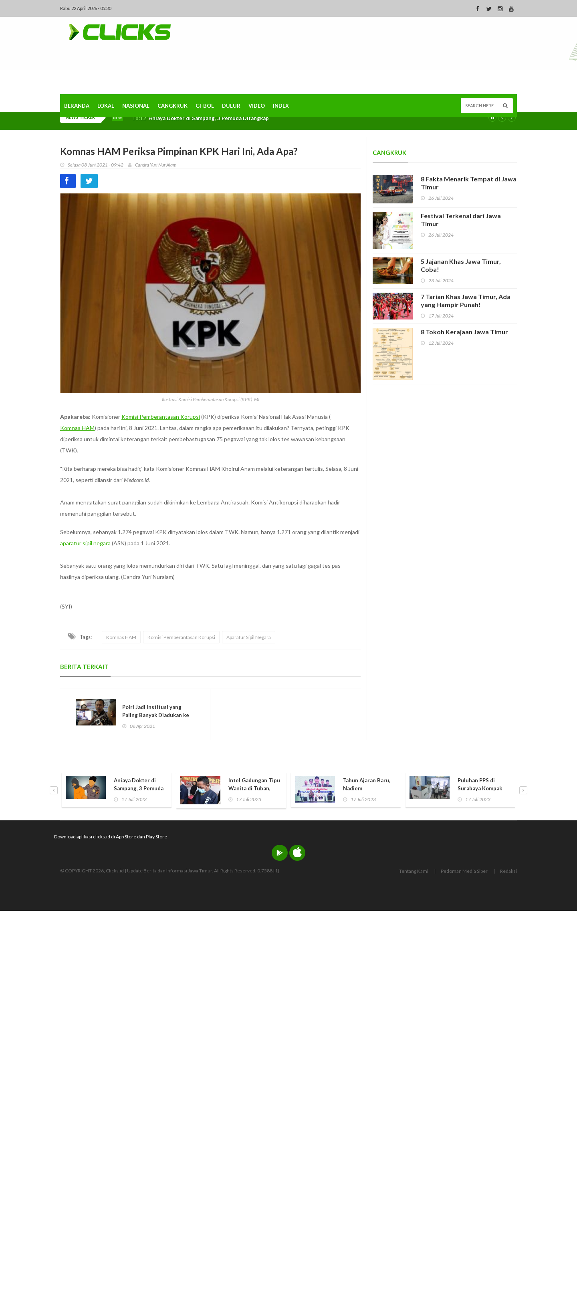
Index (281, 105)
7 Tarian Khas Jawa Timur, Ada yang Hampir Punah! (465, 300)
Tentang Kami (413, 871)
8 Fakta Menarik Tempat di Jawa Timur (468, 183)
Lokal (105, 105)
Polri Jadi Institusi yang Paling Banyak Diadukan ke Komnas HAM (155, 715)
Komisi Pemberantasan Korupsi (160, 416)
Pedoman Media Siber (464, 871)
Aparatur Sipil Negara (248, 637)
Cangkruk (172, 105)
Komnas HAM (77, 427)
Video (256, 105)
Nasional (135, 105)
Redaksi (508, 871)
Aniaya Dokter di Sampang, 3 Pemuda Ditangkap (209, 118)
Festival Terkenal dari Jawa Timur (461, 219)
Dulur (231, 105)
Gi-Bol (205, 105)
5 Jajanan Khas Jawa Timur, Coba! (461, 265)
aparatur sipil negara (85, 543)
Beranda (76, 105)
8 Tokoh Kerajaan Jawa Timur (464, 332)
